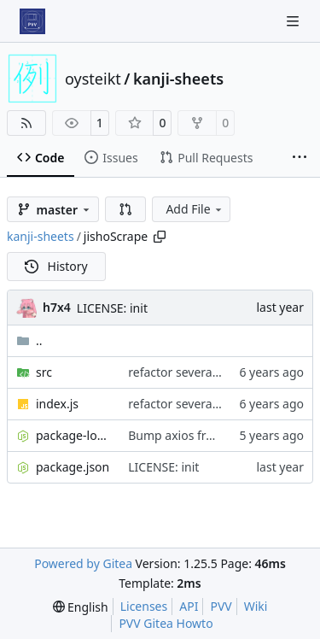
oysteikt (93, 78)
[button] (125, 209)
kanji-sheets (178, 78)
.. (29, 340)
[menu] (80, 607)
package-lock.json (73, 435)
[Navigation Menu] (294, 21)
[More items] (299, 158)
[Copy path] (160, 237)
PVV (220, 606)
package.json (72, 467)
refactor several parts (187, 372)
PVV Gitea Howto (165, 623)
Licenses (144, 606)
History (56, 266)
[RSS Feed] (26, 123)
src (44, 372)
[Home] (32, 21)
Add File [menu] (195, 209)
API (188, 606)
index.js (57, 404)
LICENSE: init (112, 308)
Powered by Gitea (83, 563)
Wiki (256, 606)
